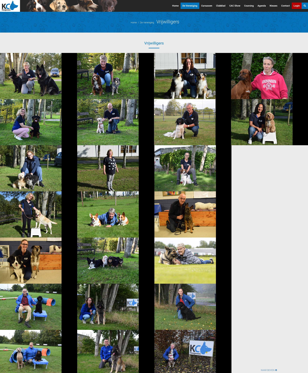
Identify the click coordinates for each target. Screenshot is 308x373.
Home (175, 5)
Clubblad (220, 5)
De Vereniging (189, 5)
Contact (285, 5)
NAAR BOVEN (269, 370)
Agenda (262, 5)
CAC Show (234, 5)
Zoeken (305, 6)
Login (297, 5)
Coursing (249, 5)
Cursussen (206, 5)
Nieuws (273, 5)
